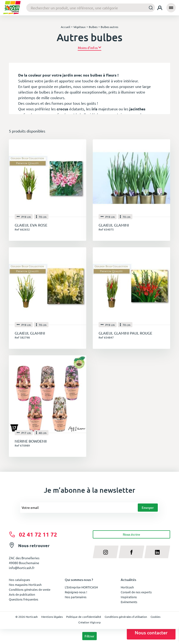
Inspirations (129, 597)
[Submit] (149, 7)
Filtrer (89, 636)
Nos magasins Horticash (25, 585)
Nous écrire (131, 534)
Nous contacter (151, 632)
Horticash (127, 587)
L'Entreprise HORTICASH (81, 587)
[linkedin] (157, 551)
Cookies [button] (155, 617)
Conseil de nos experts (136, 592)
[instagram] (106, 551)
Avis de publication (22, 594)
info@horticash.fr (21, 568)
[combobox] (90, 7)
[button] (89, 48)
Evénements (129, 602)
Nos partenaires (75, 597)
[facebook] (132, 551)
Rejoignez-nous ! (76, 592)
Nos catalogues (19, 580)
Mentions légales (52, 617)
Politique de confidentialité (83, 617)
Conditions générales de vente (29, 589)
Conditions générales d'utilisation (126, 617)
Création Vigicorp (89, 622)
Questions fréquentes (23, 599)
